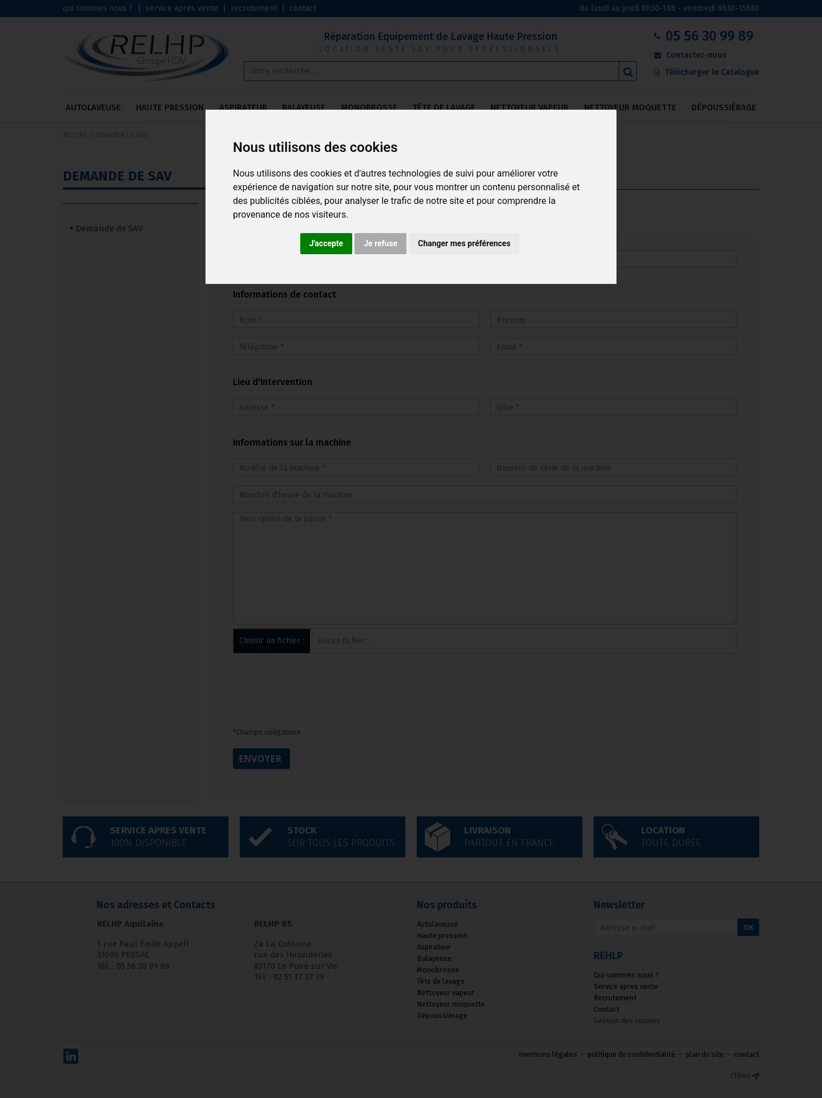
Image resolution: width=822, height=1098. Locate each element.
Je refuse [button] (380, 243)
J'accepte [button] (326, 243)
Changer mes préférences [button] (464, 243)
